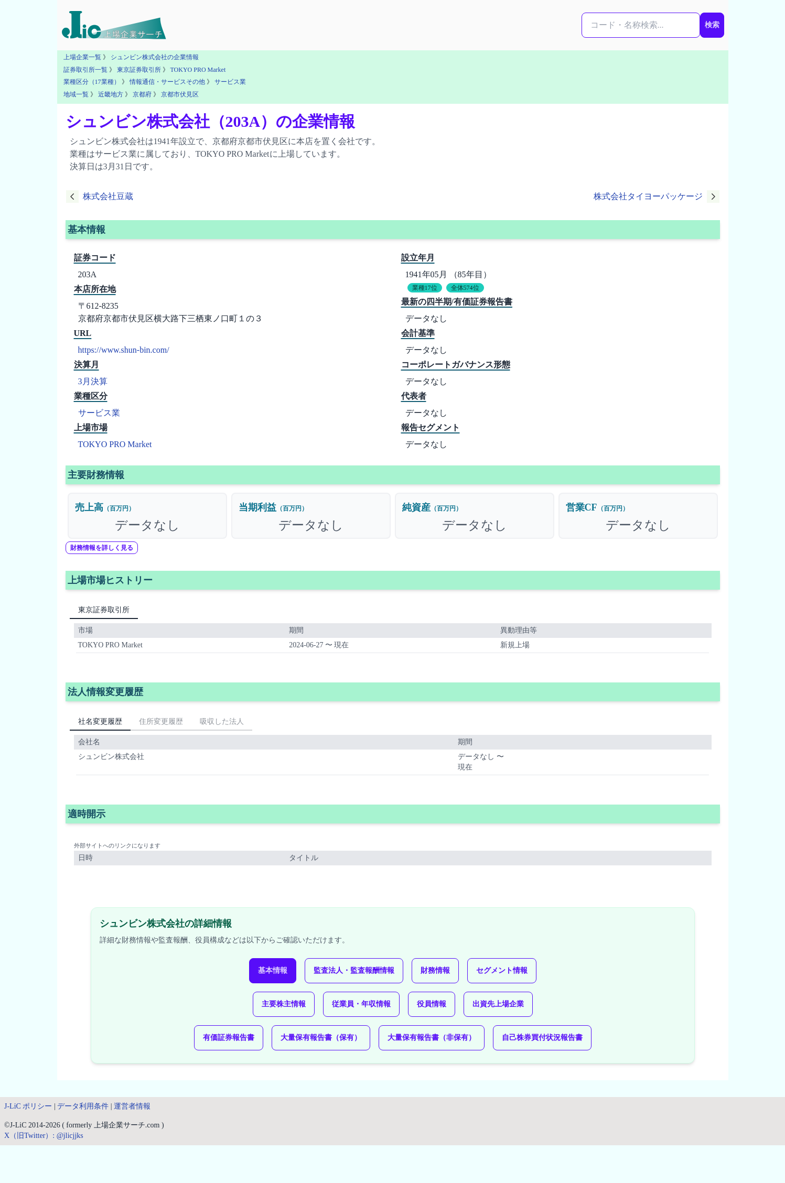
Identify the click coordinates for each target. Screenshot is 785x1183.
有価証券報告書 (228, 1037)
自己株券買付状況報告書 (542, 1037)
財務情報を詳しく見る (101, 547)
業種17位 (424, 287)
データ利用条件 (83, 1106)
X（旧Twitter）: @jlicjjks (43, 1135)
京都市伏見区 (180, 94)
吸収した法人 (222, 721)
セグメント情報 (502, 970)
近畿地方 (110, 94)
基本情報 (272, 970)
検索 (712, 25)
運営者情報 (132, 1106)
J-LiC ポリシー (28, 1106)
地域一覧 (76, 94)
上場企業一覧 (82, 57)
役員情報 (431, 1004)
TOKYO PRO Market (198, 69)
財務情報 (435, 970)
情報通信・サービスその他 (167, 81)
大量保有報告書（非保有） (432, 1037)
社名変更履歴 (100, 721)
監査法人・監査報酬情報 (354, 970)
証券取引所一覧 (85, 69)
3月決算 (92, 381)
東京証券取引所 (139, 69)
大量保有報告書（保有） (321, 1037)
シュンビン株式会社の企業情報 (155, 57)
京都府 (142, 94)
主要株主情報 (284, 1004)
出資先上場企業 (498, 1004)
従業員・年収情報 (361, 1004)
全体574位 (465, 287)
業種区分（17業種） (91, 81)
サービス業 (230, 81)
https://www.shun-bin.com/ (123, 349)
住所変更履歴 (161, 721)
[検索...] (641, 25)
